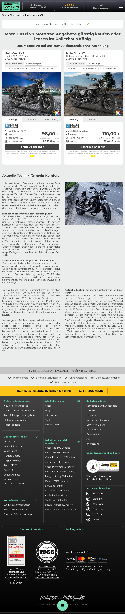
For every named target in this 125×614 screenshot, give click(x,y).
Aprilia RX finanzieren (56, 493)
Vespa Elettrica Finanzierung (60, 470)
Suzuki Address (12, 473)
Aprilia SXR (9, 468)
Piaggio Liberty (12, 454)
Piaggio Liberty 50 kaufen (59, 474)
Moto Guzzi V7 (12, 477)
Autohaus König (91, 391)
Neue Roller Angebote (16, 405)
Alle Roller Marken (62, 401)
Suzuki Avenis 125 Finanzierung (61, 508)
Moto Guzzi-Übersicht (47, 24)
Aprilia (48, 420)
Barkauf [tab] (32, 119)
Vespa (48, 405)
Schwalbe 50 (10, 487)
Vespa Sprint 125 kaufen (57, 460)
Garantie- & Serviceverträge (18, 516)
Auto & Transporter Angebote (19, 415)
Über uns (91, 415)
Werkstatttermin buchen (17, 507)
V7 (71, 24)
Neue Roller (16, 15)
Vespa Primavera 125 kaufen (60, 455)
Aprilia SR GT (10, 463)
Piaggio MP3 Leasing (56, 479)
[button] (120, 6)
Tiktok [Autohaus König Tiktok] (92, 521)
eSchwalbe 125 (11, 492)
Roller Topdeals (12, 424)
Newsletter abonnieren (98, 420)
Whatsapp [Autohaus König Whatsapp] (95, 505)
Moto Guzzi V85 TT (14, 482)
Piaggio (49, 410)
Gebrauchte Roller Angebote (19, 410)
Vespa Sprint (10, 449)
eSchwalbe (51, 415)
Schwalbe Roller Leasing (58, 489)
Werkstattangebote (14, 521)
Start (5, 15)
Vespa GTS (9, 439)
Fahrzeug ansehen (31, 146)
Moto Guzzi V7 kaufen (57, 517)
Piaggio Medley (12, 458)
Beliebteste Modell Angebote (62, 440)
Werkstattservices (21, 502)
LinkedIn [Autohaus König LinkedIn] (94, 500)
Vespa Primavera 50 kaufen (59, 465)
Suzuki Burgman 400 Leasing (61, 512)
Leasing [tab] (12, 119)
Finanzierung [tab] (52, 119)
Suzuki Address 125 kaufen (59, 503)
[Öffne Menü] (62, 605)
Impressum (92, 443)
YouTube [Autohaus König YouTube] (94, 516)
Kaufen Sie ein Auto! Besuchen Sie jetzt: (44, 391)
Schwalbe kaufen (54, 484)
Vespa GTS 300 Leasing (57, 446)
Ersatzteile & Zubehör (15, 511)
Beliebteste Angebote (17, 401)
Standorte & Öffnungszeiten (101, 405)
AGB (88, 439)
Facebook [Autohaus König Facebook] (94, 510)
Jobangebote (93, 429)
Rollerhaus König (96, 401)
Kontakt (90, 410)
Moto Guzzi (31, 15)
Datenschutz (93, 434)
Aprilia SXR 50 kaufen (56, 498)
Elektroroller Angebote (16, 420)
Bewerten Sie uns (95, 424)
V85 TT (80, 24)
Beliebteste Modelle (21, 435)
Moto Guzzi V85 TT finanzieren (61, 522)
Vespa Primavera (13, 444)
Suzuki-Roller (52, 424)
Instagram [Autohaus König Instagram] (95, 495)
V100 (64, 24)
